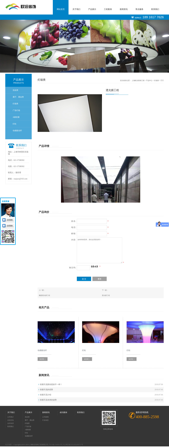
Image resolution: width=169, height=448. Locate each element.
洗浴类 (15, 90)
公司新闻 (45, 417)
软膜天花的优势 (46, 390)
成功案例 (63, 412)
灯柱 (14, 124)
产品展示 (92, 9)
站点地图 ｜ (9, 444)
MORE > (42, 359)
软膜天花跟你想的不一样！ (51, 384)
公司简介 (10, 417)
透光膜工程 (106, 295)
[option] (84, 46)
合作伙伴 (10, 423)
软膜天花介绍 (45, 395)
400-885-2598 (147, 416)
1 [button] (82, 69)
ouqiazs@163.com (20, 179)
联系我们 (155, 9)
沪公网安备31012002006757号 (72, 444)
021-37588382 (19, 160)
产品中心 (149, 80)
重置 (99, 279)
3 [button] (87, 69)
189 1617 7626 (153, 17)
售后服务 (139, 9)
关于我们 (76, 9)
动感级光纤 (17, 131)
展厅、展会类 (18, 97)
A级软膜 (16, 117)
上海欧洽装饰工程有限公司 (138, 81)
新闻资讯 (124, 9)
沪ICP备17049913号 (55, 444)
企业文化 (10, 420)
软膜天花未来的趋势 (48, 400)
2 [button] (84, 69)
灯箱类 (15, 104)
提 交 (84, 279)
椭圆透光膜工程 (44, 295)
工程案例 (108, 9)
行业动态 (45, 420)
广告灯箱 (16, 110)
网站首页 (61, 9)
